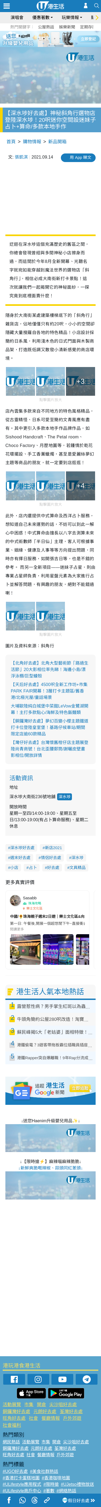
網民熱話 (11, 1442)
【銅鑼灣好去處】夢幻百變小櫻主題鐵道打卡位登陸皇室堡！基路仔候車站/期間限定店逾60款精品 (49, 727)
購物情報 (32, 141)
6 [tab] (65, 38)
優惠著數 (41, 17)
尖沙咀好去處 (63, 1404)
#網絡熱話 (66, 1490)
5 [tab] (60, 38)
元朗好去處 (44, 1411)
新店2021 (53, 847)
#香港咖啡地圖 (56, 1478)
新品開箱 (57, 141)
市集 (28, 1404)
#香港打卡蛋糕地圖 (21, 1478)
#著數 (48, 1490)
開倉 (41, 1404)
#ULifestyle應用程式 (22, 1484)
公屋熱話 (46, 27)
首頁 (11, 141)
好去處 (53, 867)
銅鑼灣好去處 (16, 1411)
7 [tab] (49, 45)
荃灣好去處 (71, 1411)
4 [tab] (54, 38)
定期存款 (88, 27)
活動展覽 (12, 1404)
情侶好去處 (51, 857)
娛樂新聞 (67, 27)
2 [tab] (44, 38)
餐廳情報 (50, 1418)
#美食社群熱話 (44, 1471)
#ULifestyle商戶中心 (22, 1490)
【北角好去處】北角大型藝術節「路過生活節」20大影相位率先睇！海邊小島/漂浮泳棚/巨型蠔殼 (49, 669)
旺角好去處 (14, 1418)
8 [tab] (54, 45)
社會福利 (12, 1425)
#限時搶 (51, 1484)
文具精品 (77, 867)
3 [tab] (49, 38)
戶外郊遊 (72, 1418)
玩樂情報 (70, 17)
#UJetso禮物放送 (77, 1484)
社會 (33, 1418)
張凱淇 (21, 157)
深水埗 (64, 796)
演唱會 (17, 17)
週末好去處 (20, 857)
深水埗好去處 (22, 847)
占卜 (33, 867)
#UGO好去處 (15, 1471)
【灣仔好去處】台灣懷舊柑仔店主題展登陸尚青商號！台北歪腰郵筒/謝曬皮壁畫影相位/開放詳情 (49, 749)
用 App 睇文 (80, 157)
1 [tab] (38, 38)
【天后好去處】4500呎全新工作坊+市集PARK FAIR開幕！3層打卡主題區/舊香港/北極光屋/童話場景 (49, 691)
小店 (14, 867)
